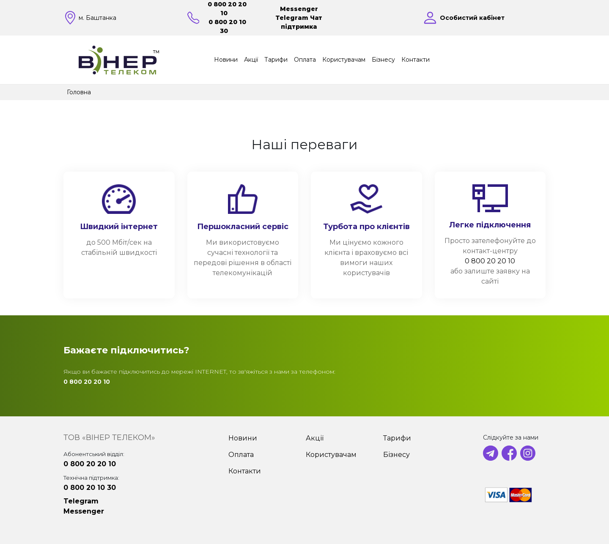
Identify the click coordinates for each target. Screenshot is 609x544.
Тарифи (276, 59)
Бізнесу (383, 59)
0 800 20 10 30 (89, 488)
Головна (79, 92)
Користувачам (343, 59)
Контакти (415, 59)
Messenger (299, 9)
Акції (251, 59)
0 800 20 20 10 (490, 261)
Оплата (305, 59)
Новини (226, 59)
